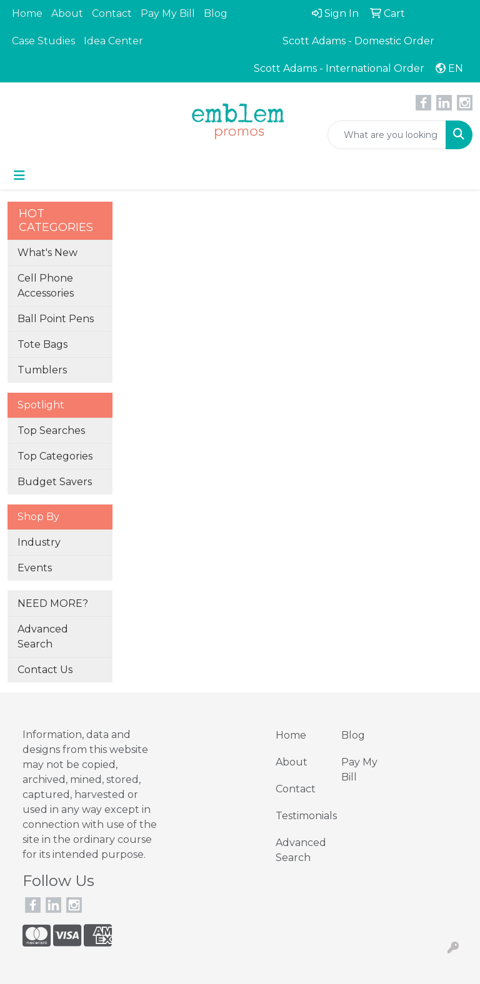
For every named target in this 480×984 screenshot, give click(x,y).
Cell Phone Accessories (46, 285)
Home (27, 13)
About (67, 13)
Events (35, 568)
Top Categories (55, 456)
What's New (48, 252)
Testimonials (301, 816)
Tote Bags (43, 344)
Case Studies (43, 41)
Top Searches (51, 430)
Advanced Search (43, 636)
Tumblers (42, 370)
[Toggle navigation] (19, 175)
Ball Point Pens (56, 319)
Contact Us (45, 670)
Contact (112, 13)
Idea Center (113, 41)
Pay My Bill (168, 13)
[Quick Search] (387, 135)
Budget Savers (55, 482)
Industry (39, 542)
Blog (216, 13)
